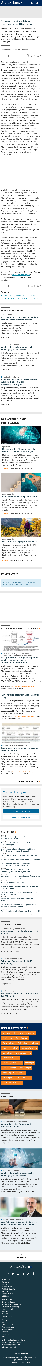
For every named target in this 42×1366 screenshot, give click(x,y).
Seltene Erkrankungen (12, 1082)
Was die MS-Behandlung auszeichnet (19, 496)
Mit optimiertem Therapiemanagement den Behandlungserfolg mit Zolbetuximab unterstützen (20, 660)
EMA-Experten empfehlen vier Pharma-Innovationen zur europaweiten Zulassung (17, 865)
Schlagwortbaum (8, 1302)
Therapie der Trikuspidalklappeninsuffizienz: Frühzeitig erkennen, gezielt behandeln (18, 850)
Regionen (5, 1291)
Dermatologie (8, 1043)
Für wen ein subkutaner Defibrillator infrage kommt (21, 860)
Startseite (5, 1282)
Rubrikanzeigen (8, 1327)
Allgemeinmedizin (19, 295)
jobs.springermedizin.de (11, 1347)
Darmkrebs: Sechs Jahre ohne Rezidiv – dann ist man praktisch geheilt (19, 838)
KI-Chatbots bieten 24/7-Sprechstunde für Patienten (19, 994)
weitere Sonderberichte (29, 781)
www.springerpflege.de (11, 1345)
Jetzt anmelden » (21, 811)
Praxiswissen (7, 1287)
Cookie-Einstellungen (10, 1309)
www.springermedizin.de (11, 1342)
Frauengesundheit (10, 1048)
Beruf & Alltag (21, 1038)
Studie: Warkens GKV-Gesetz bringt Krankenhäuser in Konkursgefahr (20, 887)
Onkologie (25, 298)
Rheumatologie (24, 1077)
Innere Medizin (33, 295)
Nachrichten (8, 832)
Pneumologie (25, 1068)
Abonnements (7, 1329)
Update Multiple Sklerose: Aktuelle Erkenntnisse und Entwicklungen (18, 450)
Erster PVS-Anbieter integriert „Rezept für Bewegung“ (17, 900)
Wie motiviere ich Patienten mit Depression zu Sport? (16, 1125)
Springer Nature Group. (22, 1360)
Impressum (6, 1312)
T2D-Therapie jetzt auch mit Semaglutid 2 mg (20, 696)
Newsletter (6, 1334)
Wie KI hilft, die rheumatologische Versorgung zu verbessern (17, 348)
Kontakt (5, 1314)
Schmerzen (6, 295)
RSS (3, 1336)
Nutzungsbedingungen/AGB (12, 1305)
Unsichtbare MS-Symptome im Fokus (20, 541)
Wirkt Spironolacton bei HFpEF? (13, 882)
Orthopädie (36, 298)
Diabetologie (23, 1043)
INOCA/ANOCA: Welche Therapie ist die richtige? (19, 855)
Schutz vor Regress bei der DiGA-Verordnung (17, 962)
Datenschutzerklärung (10, 1307)
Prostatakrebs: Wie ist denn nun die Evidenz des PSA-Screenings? (19, 844)
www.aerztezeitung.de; (21, 275)
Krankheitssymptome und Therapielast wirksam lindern (19, 749)
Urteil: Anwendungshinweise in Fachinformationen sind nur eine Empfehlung (20, 877)
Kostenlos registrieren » (21, 817)
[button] (40, 2)
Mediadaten (6, 1322)
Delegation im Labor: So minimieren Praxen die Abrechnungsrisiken (19, 894)
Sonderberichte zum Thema (19, 628)
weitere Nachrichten (33, 915)
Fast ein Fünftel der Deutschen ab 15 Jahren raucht (20, 911)
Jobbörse (5, 1296)
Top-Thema (7, 1038)
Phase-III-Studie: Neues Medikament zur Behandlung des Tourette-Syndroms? (16, 871)
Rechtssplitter (8, 1077)
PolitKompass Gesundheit (14, 1073)
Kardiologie (7, 1053)
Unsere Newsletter (13, 1028)
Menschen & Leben (11, 1058)
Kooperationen (7, 1294)
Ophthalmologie (9, 1068)
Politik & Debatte (8, 1289)
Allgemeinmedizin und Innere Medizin (18, 1033)
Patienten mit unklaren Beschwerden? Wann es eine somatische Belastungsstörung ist (19, 382)
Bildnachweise (7, 1316)
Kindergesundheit (23, 1053)
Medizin (5, 1284)
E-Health (35, 1043)
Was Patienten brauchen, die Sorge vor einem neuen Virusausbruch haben (18, 906)
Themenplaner (7, 1325)
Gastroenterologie (29, 1048)
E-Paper (5, 1332)
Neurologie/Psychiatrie (10, 298)
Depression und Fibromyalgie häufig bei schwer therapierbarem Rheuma (20, 318)
